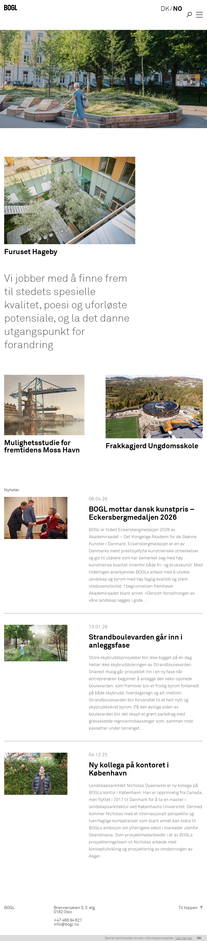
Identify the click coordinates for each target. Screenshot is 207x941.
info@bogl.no (66, 924)
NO (175, 15)
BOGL (9, 908)
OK (199, 938)
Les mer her (183, 938)
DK (163, 15)
